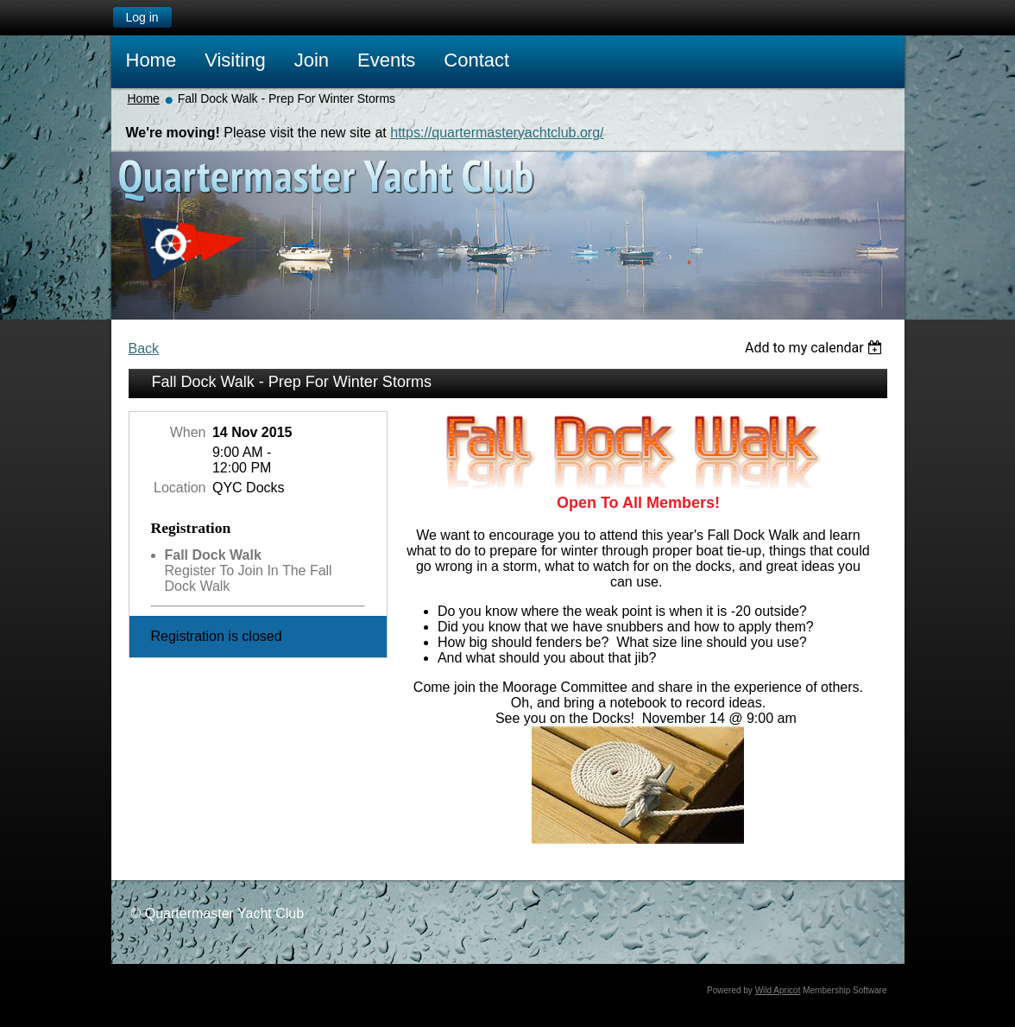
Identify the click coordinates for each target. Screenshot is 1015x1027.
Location (180, 487)
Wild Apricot (778, 990)
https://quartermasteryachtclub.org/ (496, 132)
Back (144, 348)
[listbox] (816, 347)
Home (144, 98)
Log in (141, 17)
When (188, 432)
